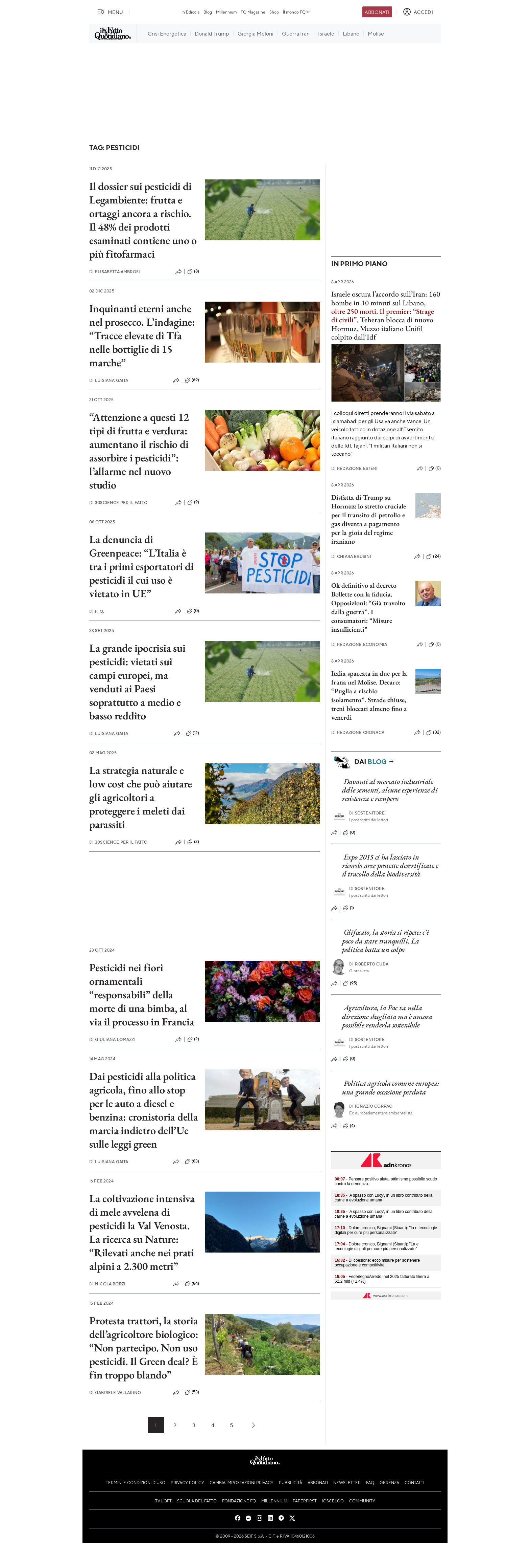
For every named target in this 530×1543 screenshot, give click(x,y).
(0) (193, 611)
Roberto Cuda (368, 963)
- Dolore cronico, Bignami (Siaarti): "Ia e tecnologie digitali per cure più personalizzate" (386, 1230)
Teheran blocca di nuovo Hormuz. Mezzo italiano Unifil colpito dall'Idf (382, 328)
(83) (192, 1161)
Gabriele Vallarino (115, 1392)
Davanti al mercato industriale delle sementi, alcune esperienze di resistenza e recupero (390, 790)
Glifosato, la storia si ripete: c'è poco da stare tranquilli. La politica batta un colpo (385, 940)
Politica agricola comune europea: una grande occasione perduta (390, 1087)
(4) (349, 1126)
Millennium (226, 12)
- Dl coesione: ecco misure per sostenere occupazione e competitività (377, 1262)
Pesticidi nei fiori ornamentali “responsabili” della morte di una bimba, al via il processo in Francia (141, 994)
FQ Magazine (253, 12)
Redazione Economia (359, 644)
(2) (193, 842)
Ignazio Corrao (370, 1106)
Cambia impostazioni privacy (241, 1482)
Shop (274, 12)
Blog (207, 12)
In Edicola (190, 12)
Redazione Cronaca (357, 732)
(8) (193, 271)
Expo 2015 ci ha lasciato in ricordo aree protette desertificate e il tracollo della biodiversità (390, 865)
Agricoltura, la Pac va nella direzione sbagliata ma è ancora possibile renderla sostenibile (387, 1016)
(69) (192, 380)
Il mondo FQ (297, 12)
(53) (192, 1392)
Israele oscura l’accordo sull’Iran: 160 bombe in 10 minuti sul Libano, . (385, 307)
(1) (348, 908)
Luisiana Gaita (108, 380)
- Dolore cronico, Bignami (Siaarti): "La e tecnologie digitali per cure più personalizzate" (376, 1246)
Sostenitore (367, 813)
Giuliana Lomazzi (112, 1039)
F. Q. (96, 611)
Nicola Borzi (107, 1283)
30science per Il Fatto (118, 502)
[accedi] (418, 11)
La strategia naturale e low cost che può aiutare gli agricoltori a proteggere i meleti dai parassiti (140, 797)
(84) (192, 1283)
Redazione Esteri (354, 468)
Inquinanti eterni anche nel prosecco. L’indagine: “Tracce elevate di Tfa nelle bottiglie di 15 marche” (142, 335)
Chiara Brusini (351, 556)
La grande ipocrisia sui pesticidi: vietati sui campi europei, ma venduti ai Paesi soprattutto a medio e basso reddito (137, 682)
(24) (433, 556)
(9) (193, 502)
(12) (192, 733)
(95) (350, 983)
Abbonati (377, 12)
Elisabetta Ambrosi (114, 271)
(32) (433, 732)
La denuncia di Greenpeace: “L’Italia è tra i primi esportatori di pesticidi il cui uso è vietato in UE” (141, 566)
